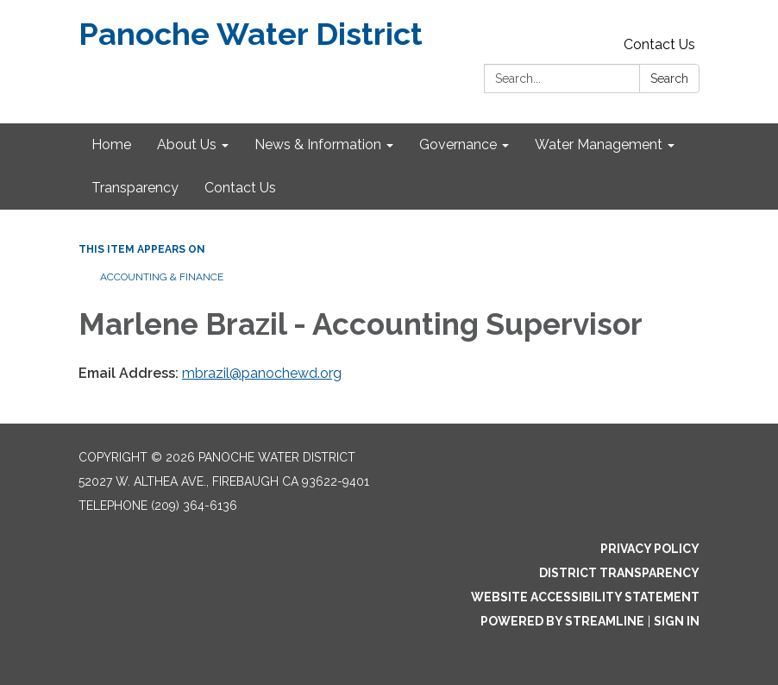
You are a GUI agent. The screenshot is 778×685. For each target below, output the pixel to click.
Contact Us (659, 44)
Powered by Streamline (562, 621)
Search (669, 78)
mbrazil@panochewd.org (262, 373)
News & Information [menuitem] (317, 144)
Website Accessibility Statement (585, 597)
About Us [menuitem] (186, 144)
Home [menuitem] (111, 144)
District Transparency (619, 573)
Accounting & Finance (161, 277)
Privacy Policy (650, 549)
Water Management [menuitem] (598, 144)
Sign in (677, 621)
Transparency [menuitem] (135, 187)
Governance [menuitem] (458, 144)
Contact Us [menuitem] (240, 187)
